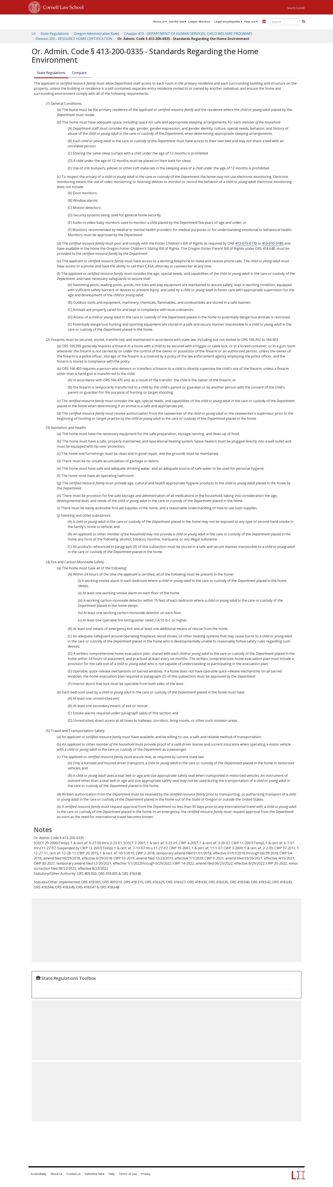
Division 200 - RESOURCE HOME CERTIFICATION (74, 38)
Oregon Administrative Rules (96, 33)
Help (112, 1174)
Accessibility (38, 1174)
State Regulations (55, 33)
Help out (249, 21)
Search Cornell (296, 8)
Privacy (146, 1174)
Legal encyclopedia (227, 21)
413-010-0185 (273, 243)
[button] (303, 21)
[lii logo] (76, 21)
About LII (159, 21)
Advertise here (94, 1174)
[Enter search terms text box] (285, 21)
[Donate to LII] (264, 21)
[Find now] (303, 21)
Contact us (73, 1174)
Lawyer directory (199, 21)
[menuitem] (159, 21)
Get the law (176, 21)
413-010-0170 (246, 243)
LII (34, 33)
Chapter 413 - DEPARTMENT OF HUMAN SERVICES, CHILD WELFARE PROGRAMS (188, 33)
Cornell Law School (62, 6)
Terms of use (128, 1174)
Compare (79, 72)
